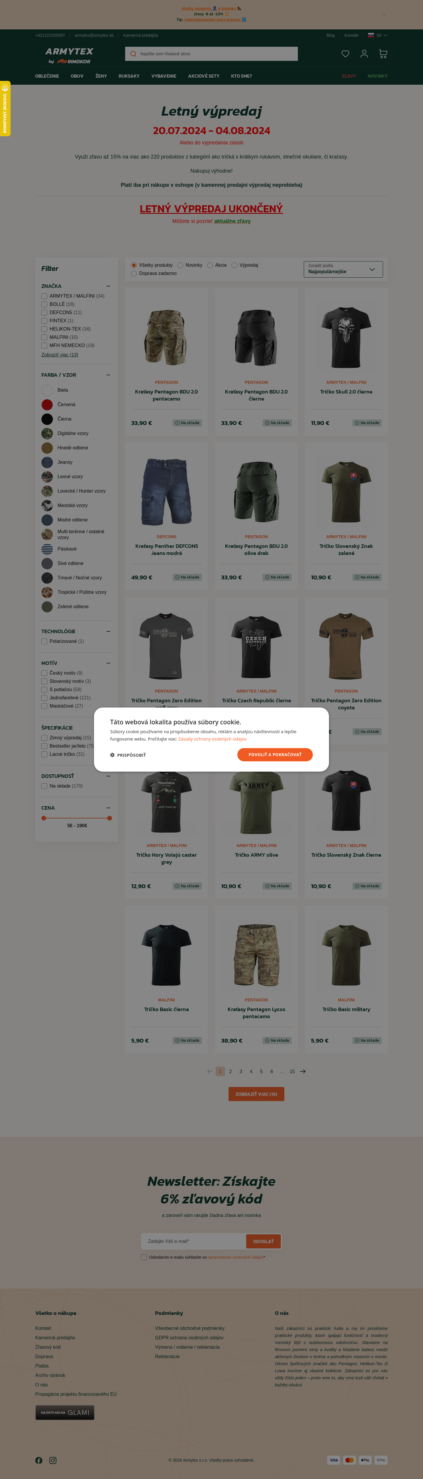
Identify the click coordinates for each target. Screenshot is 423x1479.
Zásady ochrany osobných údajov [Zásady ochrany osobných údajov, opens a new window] (212, 738)
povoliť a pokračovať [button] (275, 754)
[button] (128, 754)
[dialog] (211, 739)
